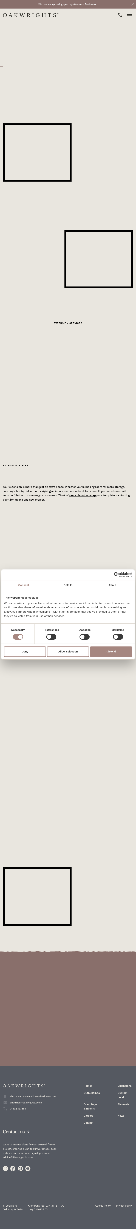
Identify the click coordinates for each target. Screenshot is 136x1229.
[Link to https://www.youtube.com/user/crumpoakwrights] (27, 1168)
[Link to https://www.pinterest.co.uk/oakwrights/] (20, 1168)
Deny (25, 651)
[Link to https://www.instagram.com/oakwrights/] (5, 1168)
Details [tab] (68, 584)
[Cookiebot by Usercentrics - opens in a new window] (116, 574)
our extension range (83, 495)
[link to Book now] (67, 4)
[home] (30, 15)
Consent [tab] (23, 584)
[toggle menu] (129, 14)
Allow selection (68, 651)
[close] (132, 4)
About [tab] (112, 584)
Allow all (111, 651)
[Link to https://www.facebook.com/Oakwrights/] (13, 1168)
